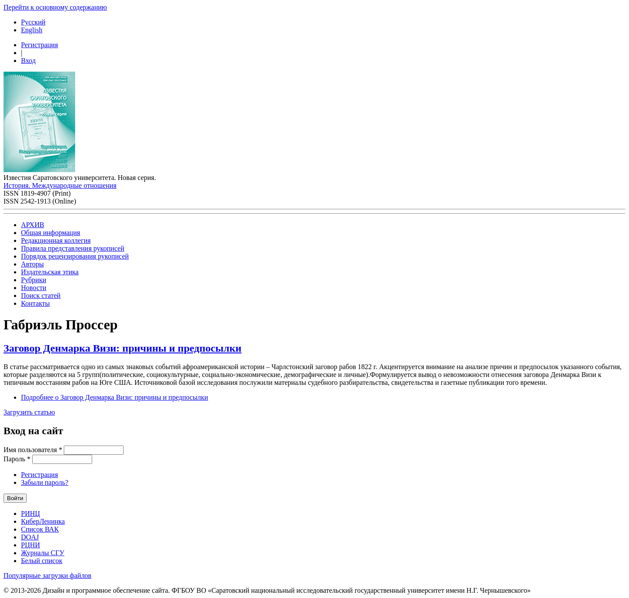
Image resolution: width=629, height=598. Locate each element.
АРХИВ (32, 224)
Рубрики (33, 279)
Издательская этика (50, 272)
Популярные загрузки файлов (47, 575)
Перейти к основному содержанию (55, 7)
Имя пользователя (32, 449)
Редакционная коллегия (56, 240)
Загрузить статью (29, 412)
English (31, 30)
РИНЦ (30, 513)
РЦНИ (30, 545)
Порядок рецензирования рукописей (75, 256)
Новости (33, 287)
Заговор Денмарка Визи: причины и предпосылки (122, 348)
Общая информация (50, 232)
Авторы (32, 264)
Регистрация (39, 44)
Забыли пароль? (44, 482)
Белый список (41, 560)
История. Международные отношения (60, 185)
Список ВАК (40, 529)
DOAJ (30, 537)
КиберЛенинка (43, 521)
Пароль (17, 459)
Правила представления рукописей (72, 248)
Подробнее (114, 397)
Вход (28, 60)
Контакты (35, 303)
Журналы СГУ (42, 553)
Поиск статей (41, 295)
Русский (33, 22)
